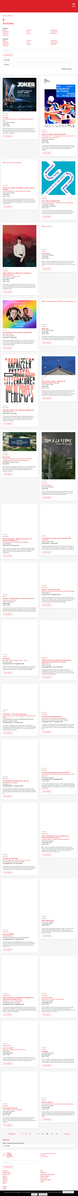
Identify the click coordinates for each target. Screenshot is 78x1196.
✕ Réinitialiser (66, 69)
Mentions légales (44, 1176)
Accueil (5, 15)
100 (43, 1134)
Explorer (5, 1176)
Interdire (34, 1194)
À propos (5, 1171)
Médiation (5, 1178)
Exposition (6, 31)
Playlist (29, 33)
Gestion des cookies (45, 1180)
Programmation (7, 1172)
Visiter (4, 1183)
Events (10, 15)
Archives (5, 1181)
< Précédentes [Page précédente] (11, 1134)
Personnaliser (43, 1194)
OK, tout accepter (68, 1192)
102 (52, 1134)
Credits (42, 1181)
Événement (54, 30)
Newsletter (43, 1172)
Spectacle (5, 35)
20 (26, 1134)
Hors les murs (6, 1174)
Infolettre (5, 1180)
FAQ (41, 1171)
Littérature (6, 33)
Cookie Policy (44, 1178)
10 (22, 1134)
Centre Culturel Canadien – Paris (9, 7)
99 (38, 1134)
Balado (5, 30)
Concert (29, 30)
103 (57, 1134)
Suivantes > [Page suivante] (67, 1134)
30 (30, 1134)
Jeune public (54, 31)
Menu (73, 6)
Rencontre (53, 33)
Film (28, 31)
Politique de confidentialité (47, 1174)
